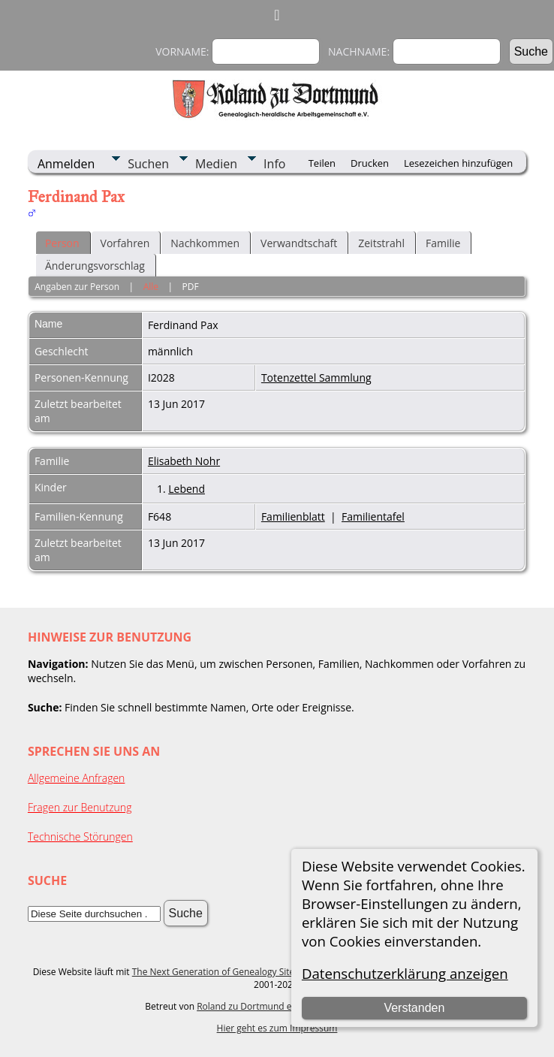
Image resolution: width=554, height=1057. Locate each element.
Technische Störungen (80, 836)
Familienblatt (293, 516)
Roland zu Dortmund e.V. (249, 1006)
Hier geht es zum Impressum (277, 1028)
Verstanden (414, 1007)
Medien (216, 164)
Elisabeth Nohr (184, 461)
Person (62, 243)
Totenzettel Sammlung (316, 377)
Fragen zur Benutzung (80, 807)
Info (274, 164)
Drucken (370, 163)
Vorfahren (125, 243)
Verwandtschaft (298, 243)
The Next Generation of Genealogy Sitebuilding (230, 971)
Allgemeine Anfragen (76, 778)
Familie (443, 243)
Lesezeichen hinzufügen (458, 163)
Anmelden (66, 164)
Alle (150, 286)
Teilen (322, 163)
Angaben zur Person (77, 286)
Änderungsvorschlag (95, 265)
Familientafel (373, 516)
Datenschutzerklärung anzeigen (405, 973)
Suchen (148, 164)
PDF (190, 286)
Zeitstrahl (381, 243)
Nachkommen (204, 243)
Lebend (186, 489)
